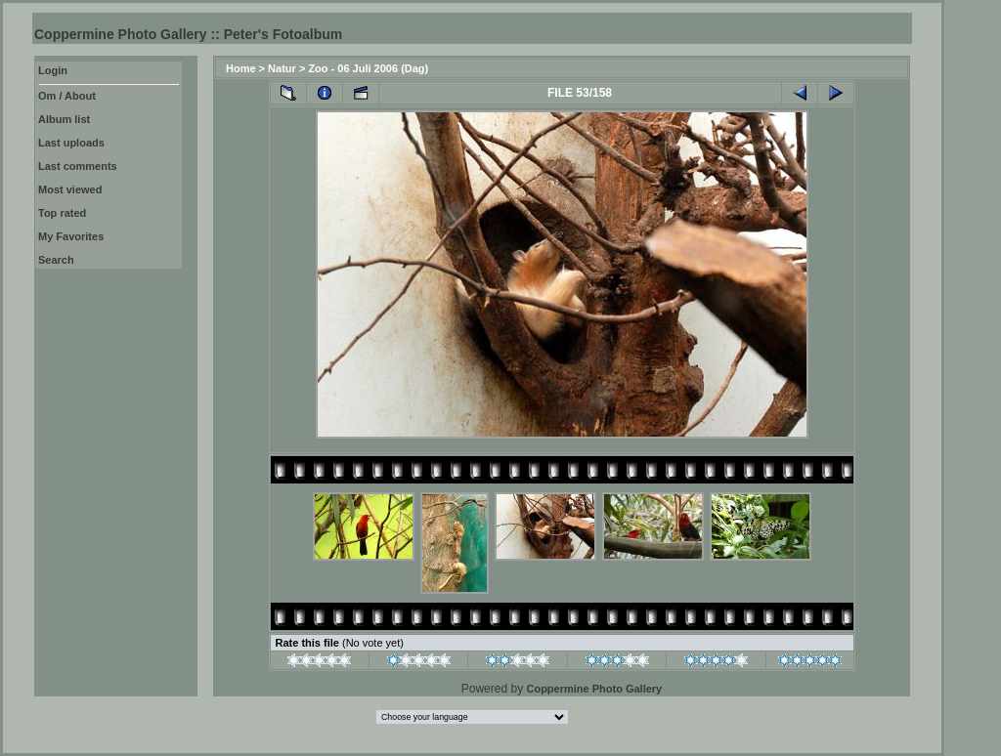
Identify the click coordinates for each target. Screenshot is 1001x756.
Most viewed (70, 189)
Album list (64, 119)
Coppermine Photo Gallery (594, 688)
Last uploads (71, 142)
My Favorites (71, 236)
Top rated (62, 213)
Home (241, 68)
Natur (282, 68)
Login (52, 70)
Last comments (77, 166)
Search (56, 260)
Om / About (67, 96)
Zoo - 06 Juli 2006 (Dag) (368, 68)
